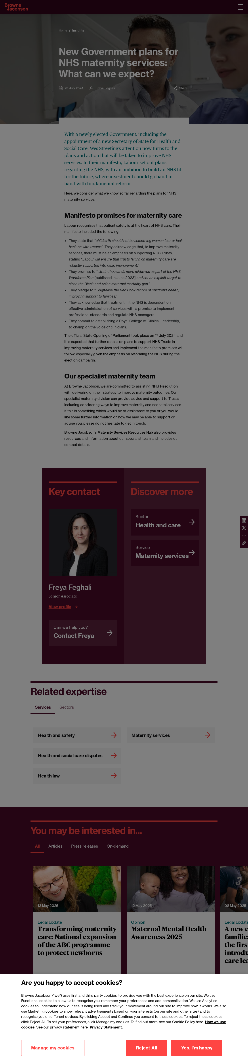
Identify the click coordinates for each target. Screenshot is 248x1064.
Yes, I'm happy (196, 1055)
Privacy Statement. (106, 1034)
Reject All (146, 1055)
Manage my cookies (52, 1055)
